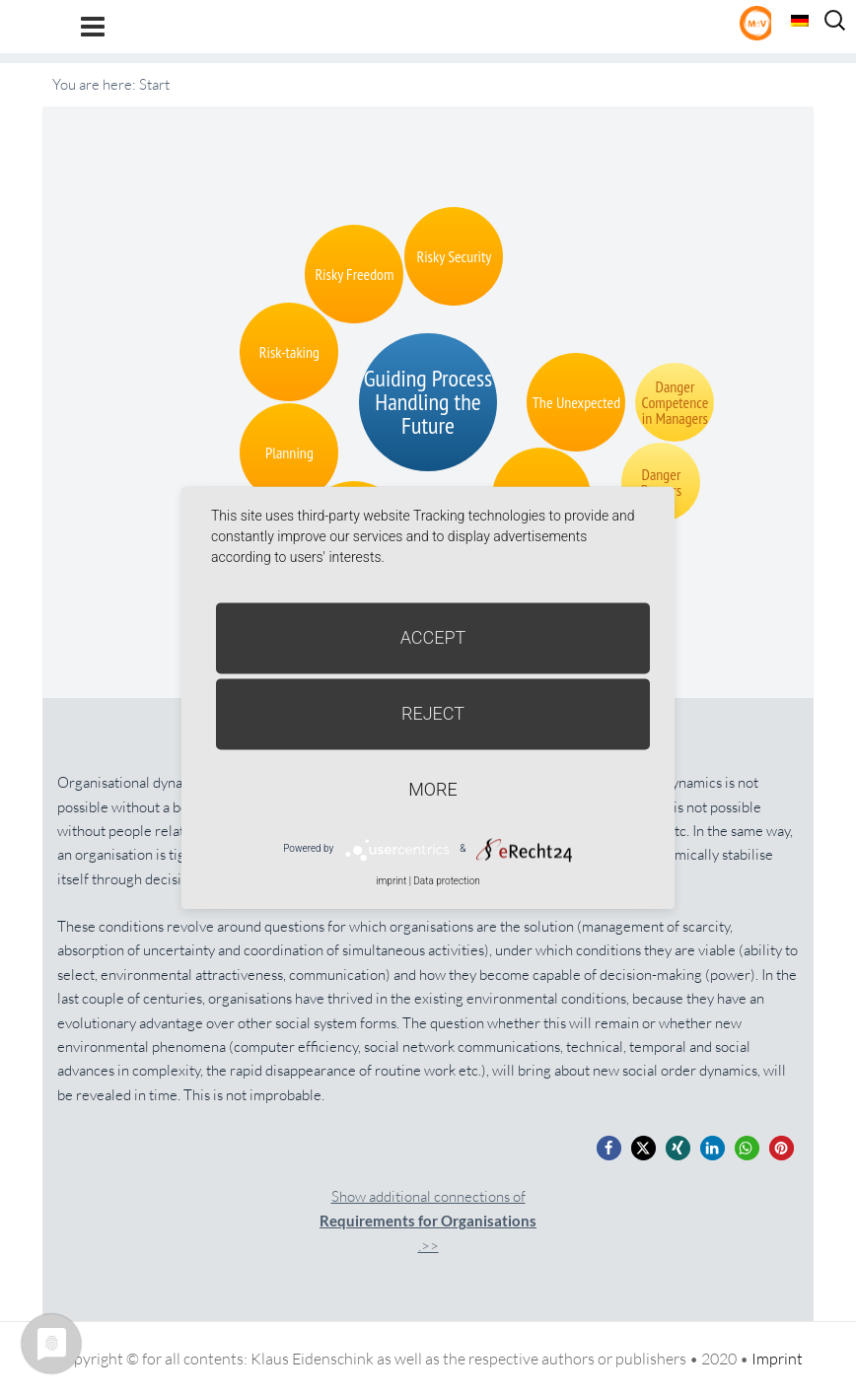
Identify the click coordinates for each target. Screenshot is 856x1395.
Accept (433, 637)
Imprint (777, 1358)
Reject (432, 713)
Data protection (446, 880)
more (432, 789)
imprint (391, 880)
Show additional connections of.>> (428, 1221)
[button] (609, 1148)
